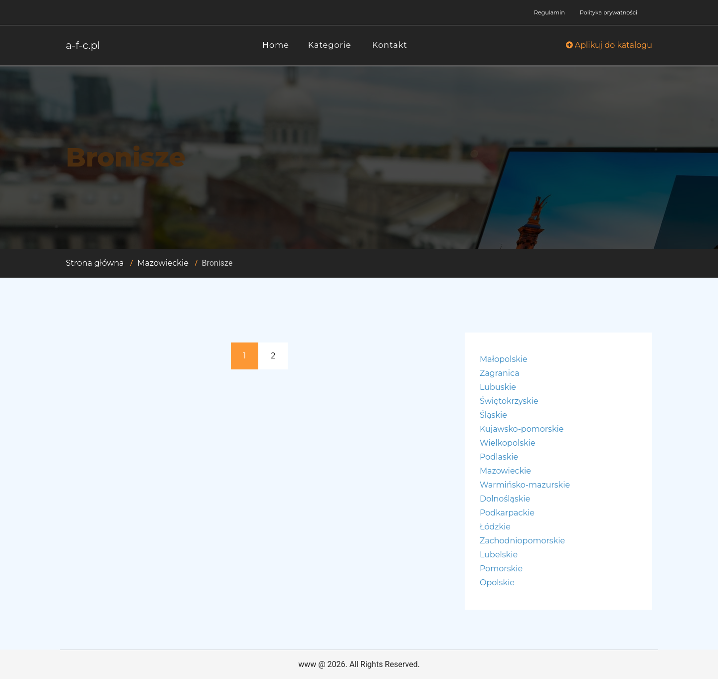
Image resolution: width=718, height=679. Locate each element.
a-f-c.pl (83, 45)
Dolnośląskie (505, 499)
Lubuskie (498, 387)
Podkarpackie (507, 512)
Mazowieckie (162, 263)
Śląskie (493, 415)
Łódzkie (495, 526)
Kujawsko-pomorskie (521, 429)
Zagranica (500, 373)
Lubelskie (499, 554)
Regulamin (549, 12)
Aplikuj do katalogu (609, 45)
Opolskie (497, 582)
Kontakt (390, 45)
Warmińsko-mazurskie (525, 485)
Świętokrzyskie (509, 401)
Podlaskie (499, 457)
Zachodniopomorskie (522, 540)
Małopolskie (504, 359)
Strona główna (95, 263)
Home (275, 45)
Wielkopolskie (508, 443)
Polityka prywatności (608, 12)
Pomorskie (501, 568)
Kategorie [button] (330, 45)
